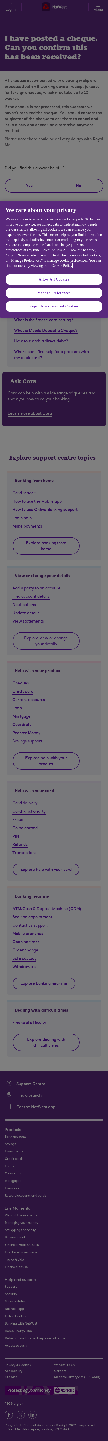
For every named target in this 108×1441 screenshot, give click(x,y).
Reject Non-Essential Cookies (53, 306)
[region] (53, 259)
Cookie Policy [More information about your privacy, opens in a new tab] (61, 265)
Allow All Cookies (54, 279)
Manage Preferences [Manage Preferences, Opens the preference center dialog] (54, 293)
